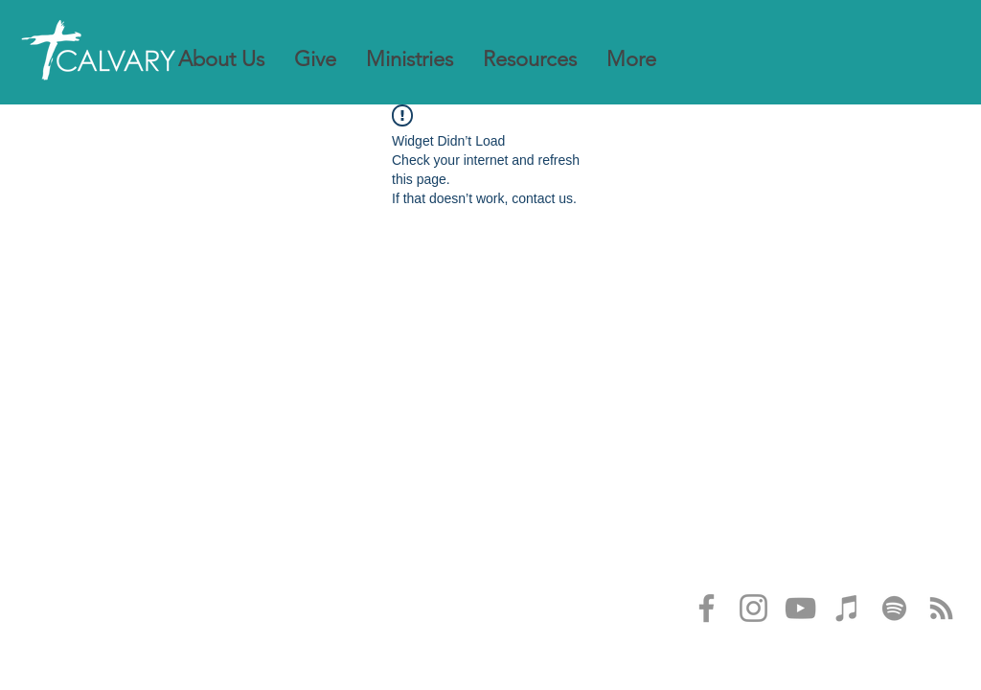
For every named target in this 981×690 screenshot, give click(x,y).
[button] (221, 59)
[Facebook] (706, 608)
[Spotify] (894, 608)
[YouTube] (800, 608)
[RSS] (941, 608)
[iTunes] (847, 608)
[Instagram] (753, 608)
